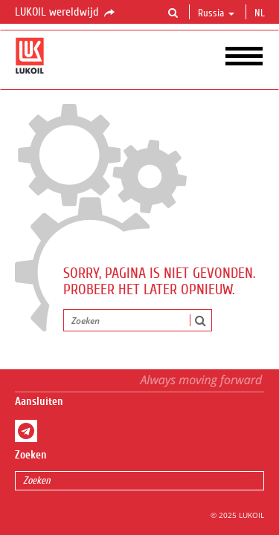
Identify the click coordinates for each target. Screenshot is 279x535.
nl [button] (261, 13)
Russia (216, 13)
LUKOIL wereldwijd (66, 12)
